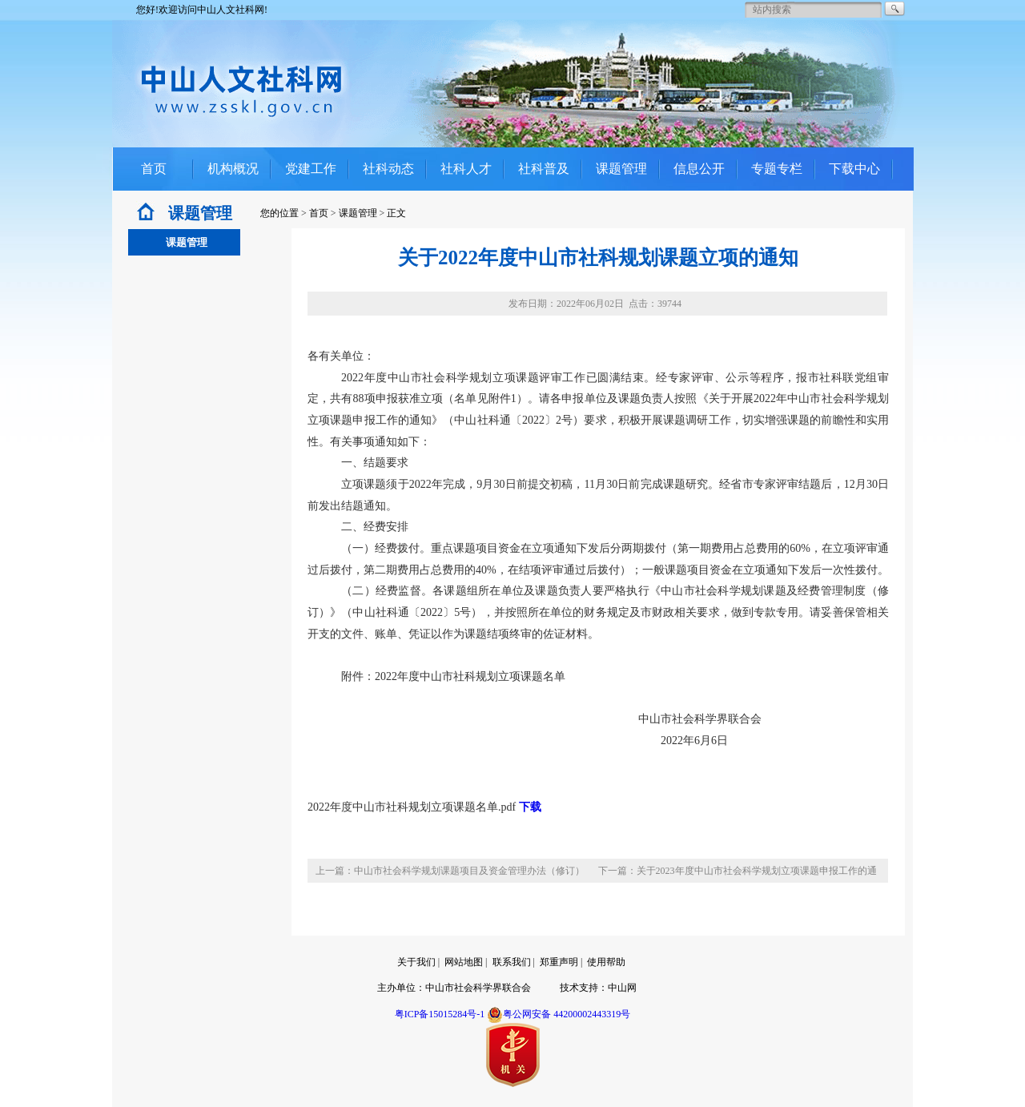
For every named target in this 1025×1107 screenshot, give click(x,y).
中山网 (622, 987)
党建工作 (310, 168)
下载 (530, 807)
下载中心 (854, 168)
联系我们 (511, 962)
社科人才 (466, 168)
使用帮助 (606, 962)
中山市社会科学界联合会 (478, 987)
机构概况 (233, 168)
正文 (396, 213)
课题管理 (621, 168)
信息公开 (699, 168)
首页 (154, 168)
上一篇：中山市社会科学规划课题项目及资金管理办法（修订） (450, 870)
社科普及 (543, 168)
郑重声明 (559, 962)
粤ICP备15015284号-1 (440, 1014)
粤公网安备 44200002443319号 (558, 1014)
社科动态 (388, 168)
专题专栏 (776, 168)
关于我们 (416, 962)
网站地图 (463, 962)
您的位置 (279, 213)
